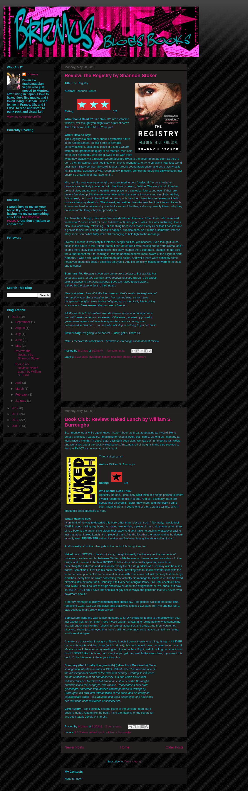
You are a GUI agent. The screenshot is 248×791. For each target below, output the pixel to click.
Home (124, 747)
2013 (15, 316)
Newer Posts (74, 747)
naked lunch (96, 732)
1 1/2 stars (81, 732)
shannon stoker (120, 356)
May (18, 345)
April (18, 382)
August (20, 328)
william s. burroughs (118, 732)
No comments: (116, 350)
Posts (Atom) (132, 761)
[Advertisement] (124, 381)
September (23, 322)
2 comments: (114, 726)
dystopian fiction (99, 356)
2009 (15, 426)
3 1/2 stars (81, 356)
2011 (15, 414)
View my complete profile (24, 116)
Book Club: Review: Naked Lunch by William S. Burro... (28, 369)
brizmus (33, 74)
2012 (15, 408)
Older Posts (174, 747)
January (21, 400)
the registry (139, 356)
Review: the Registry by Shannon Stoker (111, 75)
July (18, 334)
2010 (15, 420)
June (19, 340)
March (20, 388)
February (21, 394)
